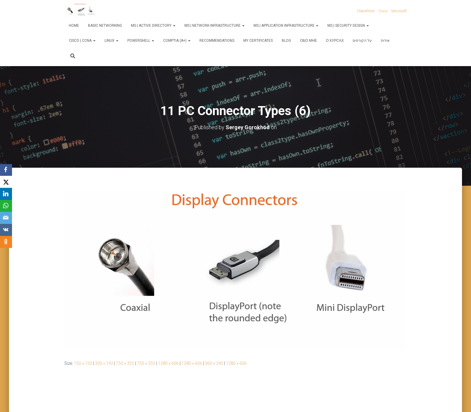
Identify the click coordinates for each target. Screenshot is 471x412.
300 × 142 (104, 363)
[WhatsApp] (6, 206)
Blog (286, 40)
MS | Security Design (348, 25)
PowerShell (140, 40)
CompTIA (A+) (176, 40)
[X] (6, 182)
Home (74, 25)
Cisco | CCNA (82, 40)
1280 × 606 (168, 363)
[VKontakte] (6, 230)
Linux (111, 40)
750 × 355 (125, 363)
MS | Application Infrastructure (286, 25)
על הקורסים (362, 40)
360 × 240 (214, 363)
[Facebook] (6, 170)
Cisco (382, 11)
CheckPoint (366, 11)
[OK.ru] (6, 242)
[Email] (6, 218)
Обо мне (308, 40)
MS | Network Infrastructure (214, 25)
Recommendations (216, 40)
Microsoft (399, 11)
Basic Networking (105, 25)
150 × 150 (83, 363)
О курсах (335, 40)
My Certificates (258, 40)
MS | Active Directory (153, 25)
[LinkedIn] (6, 194)
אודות (385, 40)
